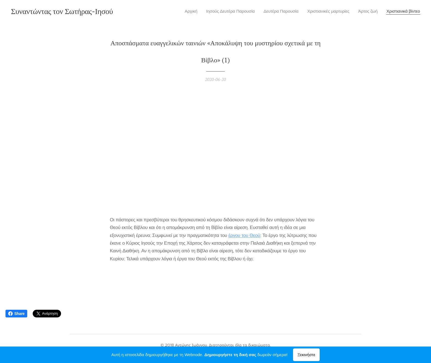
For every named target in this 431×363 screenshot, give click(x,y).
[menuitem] (193, 11)
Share (16, 313)
